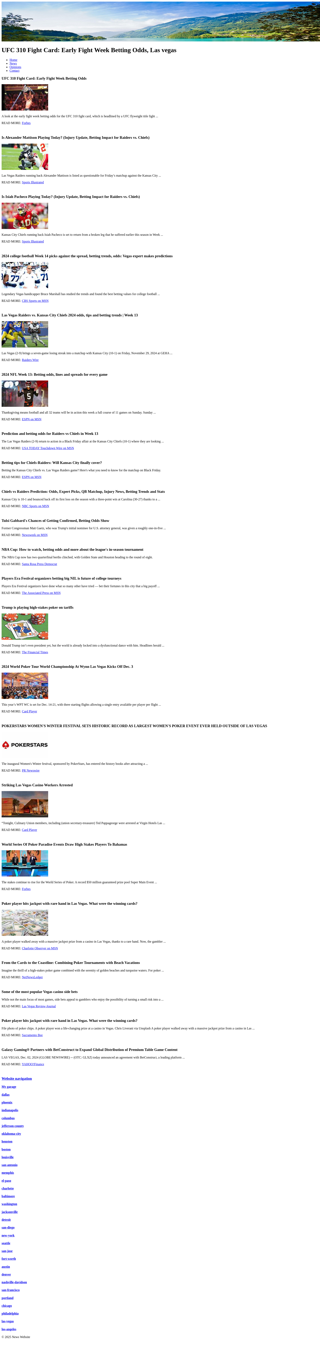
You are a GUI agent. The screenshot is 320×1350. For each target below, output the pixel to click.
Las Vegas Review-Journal (39, 1006)
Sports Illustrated (33, 182)
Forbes (26, 123)
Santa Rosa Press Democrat (39, 564)
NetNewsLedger (32, 977)
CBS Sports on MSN (35, 300)
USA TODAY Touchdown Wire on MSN (48, 448)
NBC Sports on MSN (35, 506)
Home (13, 60)
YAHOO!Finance (33, 1064)
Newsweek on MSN (35, 535)
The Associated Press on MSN (41, 593)
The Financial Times (35, 652)
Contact (15, 70)
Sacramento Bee (32, 1035)
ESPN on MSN (31, 419)
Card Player (29, 711)
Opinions (15, 67)
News (13, 63)
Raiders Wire (30, 360)
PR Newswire (30, 770)
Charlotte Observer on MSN (40, 948)
